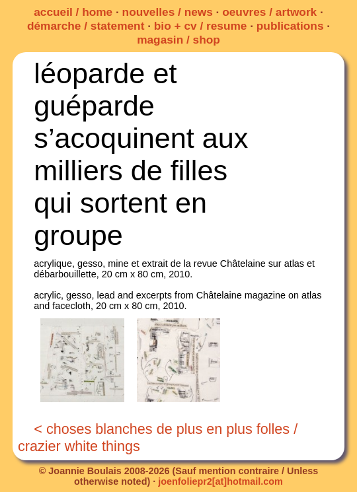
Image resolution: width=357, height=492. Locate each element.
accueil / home (73, 11)
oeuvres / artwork (269, 11)
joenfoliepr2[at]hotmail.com (220, 481)
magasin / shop (178, 39)
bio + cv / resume (200, 25)
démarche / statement (86, 25)
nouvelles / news (167, 11)
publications (290, 25)
